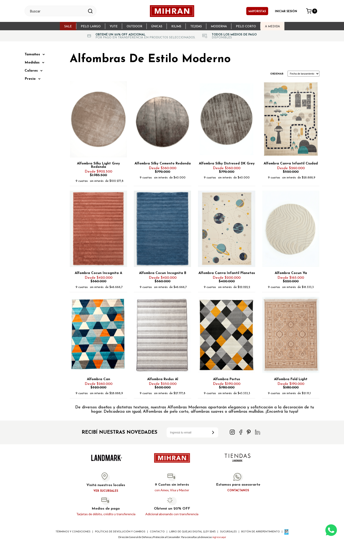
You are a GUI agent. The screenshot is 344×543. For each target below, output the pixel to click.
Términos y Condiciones (73, 532)
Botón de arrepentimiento (260, 532)
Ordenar (276, 74)
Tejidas (196, 26)
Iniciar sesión (286, 11)
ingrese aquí (219, 537)
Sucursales (228, 532)
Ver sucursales (105, 491)
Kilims (176, 26)
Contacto (157, 532)
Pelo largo (91, 26)
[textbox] (56, 11)
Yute (114, 26)
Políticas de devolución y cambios (120, 532)
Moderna (219, 26)
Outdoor (134, 26)
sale (68, 26)
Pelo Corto (246, 26)
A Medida (272, 26)
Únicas (156, 26)
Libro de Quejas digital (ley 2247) (192, 532)
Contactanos (238, 490)
